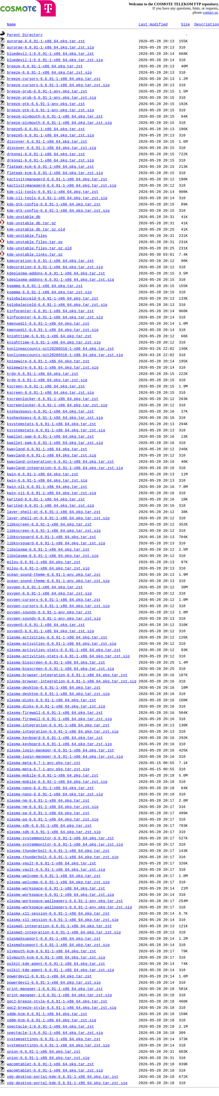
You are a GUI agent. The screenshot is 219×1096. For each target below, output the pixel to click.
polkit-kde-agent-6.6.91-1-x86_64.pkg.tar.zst (56, 963)
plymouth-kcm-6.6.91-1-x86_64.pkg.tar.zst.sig (56, 957)
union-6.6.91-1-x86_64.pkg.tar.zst (44, 1051)
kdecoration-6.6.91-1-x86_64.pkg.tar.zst (50, 260)
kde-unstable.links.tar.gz (35, 254)
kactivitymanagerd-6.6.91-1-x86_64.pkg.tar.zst (57, 179)
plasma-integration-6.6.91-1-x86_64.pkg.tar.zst (58, 725)
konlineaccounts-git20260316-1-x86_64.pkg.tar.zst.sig (65, 354)
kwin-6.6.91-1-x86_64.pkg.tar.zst (42, 474)
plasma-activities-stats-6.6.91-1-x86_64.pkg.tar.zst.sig (68, 656)
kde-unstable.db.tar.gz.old (36, 229)
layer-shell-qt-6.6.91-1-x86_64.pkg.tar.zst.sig (58, 517)
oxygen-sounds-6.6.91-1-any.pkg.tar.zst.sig (54, 618)
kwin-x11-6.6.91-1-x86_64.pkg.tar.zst (47, 486)
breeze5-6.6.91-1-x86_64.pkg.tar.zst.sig (50, 135)
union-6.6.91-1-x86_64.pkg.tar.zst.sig (48, 1057)
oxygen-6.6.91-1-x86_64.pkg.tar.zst (45, 586)
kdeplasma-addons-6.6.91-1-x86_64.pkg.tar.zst (56, 273)
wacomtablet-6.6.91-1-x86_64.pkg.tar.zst (50, 1063)
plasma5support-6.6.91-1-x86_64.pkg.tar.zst (54, 938)
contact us (210, 12)
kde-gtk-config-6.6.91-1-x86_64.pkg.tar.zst (54, 204)
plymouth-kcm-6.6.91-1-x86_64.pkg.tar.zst (51, 951)
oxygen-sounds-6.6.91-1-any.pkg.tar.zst (49, 612)
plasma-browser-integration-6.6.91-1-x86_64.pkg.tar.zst (67, 674)
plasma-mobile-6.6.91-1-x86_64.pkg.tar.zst (53, 775)
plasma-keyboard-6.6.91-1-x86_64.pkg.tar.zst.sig (59, 743)
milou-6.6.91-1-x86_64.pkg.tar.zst (44, 561)
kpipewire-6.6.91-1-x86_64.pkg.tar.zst (48, 361)
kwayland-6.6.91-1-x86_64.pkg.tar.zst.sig (51, 455)
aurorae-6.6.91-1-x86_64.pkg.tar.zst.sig (50, 47)
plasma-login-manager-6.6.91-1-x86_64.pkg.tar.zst (60, 750)
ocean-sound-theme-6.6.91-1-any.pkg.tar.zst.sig (58, 580)
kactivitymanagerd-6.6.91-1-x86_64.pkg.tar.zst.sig (61, 185)
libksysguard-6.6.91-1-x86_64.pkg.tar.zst (51, 536)
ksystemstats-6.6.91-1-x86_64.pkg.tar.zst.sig (56, 430)
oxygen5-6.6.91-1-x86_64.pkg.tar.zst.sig (50, 630)
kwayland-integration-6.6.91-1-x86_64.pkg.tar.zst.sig (65, 467)
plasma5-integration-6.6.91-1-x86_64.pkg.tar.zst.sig (64, 932)
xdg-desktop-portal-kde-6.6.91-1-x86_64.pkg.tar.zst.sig (67, 1082)
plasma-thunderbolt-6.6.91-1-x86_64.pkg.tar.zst (58, 850)
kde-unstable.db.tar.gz (31, 222)
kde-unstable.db (23, 216)
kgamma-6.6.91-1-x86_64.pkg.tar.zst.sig (49, 292)
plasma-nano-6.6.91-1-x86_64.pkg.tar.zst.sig (55, 794)
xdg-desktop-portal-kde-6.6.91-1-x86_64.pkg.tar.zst (63, 1076)
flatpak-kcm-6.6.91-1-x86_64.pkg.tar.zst (50, 166)
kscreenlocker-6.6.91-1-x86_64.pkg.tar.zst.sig (57, 404)
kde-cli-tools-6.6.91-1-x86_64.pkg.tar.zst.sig (57, 197)
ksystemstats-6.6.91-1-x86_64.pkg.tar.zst (51, 423)
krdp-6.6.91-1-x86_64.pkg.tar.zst (42, 373)
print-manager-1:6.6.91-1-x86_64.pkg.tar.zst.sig (59, 994)
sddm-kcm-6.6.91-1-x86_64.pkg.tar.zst (47, 1013)
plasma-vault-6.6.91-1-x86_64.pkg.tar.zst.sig (56, 869)
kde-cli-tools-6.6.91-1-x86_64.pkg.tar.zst (53, 191)
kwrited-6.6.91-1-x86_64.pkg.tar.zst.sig (50, 505)
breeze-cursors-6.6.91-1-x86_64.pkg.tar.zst (54, 78)
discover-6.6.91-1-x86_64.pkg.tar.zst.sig (51, 147)
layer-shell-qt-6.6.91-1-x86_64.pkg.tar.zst (54, 511)
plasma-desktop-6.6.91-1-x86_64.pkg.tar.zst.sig (58, 693)
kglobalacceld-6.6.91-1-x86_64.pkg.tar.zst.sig (57, 304)
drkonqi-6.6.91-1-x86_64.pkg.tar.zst (46, 153)
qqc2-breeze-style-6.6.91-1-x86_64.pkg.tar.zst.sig (61, 1007)
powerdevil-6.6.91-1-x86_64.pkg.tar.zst (49, 976)
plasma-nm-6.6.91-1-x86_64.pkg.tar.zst (48, 800)
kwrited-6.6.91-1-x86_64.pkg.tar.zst (46, 499)
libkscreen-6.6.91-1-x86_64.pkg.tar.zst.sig (54, 530)
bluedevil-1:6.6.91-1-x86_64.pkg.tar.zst (50, 53)
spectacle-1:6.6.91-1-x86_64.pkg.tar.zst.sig (55, 1032)
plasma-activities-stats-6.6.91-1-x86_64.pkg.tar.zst (64, 649)
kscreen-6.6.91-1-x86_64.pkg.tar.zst (46, 386)
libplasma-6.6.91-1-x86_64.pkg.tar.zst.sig (53, 555)
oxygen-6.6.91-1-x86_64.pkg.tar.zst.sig (49, 593)
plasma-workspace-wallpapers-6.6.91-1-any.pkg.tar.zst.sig (69, 907)
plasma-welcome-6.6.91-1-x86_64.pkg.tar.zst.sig (58, 881)
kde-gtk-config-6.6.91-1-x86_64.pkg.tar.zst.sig (58, 210)
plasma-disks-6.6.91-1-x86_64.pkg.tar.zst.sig (56, 706)
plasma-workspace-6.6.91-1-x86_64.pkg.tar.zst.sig (60, 894)
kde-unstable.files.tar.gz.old (39, 248)
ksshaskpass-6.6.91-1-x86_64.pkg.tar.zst (50, 411)
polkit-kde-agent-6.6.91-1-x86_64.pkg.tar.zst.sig (60, 969)
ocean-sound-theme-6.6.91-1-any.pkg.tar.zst (54, 574)
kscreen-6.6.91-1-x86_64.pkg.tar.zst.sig (50, 392)
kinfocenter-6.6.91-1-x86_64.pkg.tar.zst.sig (55, 317)
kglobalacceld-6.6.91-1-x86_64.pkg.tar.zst (53, 298)
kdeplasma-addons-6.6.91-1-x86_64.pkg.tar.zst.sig (60, 279)
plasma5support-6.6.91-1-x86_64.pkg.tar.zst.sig (58, 944)
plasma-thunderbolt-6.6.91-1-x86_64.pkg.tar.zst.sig (63, 856)
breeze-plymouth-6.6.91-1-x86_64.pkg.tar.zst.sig (59, 122)
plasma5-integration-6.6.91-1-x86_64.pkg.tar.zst (59, 925)
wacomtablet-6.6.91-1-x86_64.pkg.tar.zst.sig (55, 1070)
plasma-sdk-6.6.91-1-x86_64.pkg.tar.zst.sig (54, 831)
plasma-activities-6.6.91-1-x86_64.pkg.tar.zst (57, 637)
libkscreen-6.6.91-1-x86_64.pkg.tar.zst (49, 524)
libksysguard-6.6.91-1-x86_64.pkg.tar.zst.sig (56, 543)
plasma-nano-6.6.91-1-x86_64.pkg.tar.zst (50, 787)
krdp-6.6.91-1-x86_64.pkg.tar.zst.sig (47, 379)
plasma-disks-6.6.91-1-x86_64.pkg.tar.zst (51, 699)
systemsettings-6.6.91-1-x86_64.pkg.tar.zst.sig (58, 1045)
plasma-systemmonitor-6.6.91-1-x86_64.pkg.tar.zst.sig (65, 844)
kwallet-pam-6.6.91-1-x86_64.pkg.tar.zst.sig (55, 442)
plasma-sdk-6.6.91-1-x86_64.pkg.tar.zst (49, 825)
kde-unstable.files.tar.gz (35, 241)
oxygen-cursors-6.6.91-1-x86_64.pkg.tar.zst (54, 599)
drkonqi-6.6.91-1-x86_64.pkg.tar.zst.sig (50, 160)
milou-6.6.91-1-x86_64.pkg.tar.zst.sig (48, 568)
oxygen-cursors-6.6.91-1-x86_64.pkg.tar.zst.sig (58, 605)
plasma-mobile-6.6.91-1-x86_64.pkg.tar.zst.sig (57, 781)
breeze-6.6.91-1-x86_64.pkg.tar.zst (45, 66)
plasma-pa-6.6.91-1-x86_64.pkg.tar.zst (48, 812)
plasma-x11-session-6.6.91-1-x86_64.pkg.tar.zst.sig (63, 919)
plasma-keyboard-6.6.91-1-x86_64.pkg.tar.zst (55, 737)
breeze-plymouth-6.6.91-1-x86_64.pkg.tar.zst (55, 116)
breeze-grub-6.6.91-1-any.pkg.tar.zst (47, 91)
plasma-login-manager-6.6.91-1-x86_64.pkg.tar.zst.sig (65, 756)
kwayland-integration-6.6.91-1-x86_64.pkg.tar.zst (60, 461)
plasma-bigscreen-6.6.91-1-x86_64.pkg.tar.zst (56, 662)
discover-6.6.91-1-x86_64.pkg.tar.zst (47, 141)
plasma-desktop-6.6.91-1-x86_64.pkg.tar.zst (54, 687)
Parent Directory (25, 34)
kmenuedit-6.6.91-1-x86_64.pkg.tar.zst (48, 323)
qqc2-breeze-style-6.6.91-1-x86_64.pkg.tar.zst (57, 1001)
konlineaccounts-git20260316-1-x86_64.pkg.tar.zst (60, 348)
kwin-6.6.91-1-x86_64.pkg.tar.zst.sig (47, 480)
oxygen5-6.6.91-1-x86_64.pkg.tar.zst (46, 624)
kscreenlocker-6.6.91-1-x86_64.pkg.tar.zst (53, 398)
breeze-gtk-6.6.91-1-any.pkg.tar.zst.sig (50, 110)
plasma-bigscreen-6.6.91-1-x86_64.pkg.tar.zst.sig (60, 668)
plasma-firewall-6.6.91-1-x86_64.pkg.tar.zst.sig (59, 718)
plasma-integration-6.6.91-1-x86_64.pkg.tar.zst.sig (63, 731)
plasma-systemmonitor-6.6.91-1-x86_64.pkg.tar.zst (60, 838)
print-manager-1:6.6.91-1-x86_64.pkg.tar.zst (55, 988)
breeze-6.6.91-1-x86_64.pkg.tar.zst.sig (49, 72)
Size (185, 24)
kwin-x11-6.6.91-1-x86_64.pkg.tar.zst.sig (51, 492)
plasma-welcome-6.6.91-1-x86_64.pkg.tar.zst (54, 875)
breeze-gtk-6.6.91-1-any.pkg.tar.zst (46, 103)
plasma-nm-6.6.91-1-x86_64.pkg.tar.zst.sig (53, 806)
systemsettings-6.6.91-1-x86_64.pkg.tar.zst (54, 1038)
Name (11, 24)
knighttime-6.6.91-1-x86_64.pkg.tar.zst (49, 335)
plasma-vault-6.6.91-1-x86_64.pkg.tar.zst (51, 863)
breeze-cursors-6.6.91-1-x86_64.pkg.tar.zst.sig (58, 84)
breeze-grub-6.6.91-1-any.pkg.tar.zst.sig (51, 97)
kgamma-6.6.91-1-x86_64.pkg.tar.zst (45, 285)
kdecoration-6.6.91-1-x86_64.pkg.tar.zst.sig (55, 266)
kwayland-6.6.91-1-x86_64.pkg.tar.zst (47, 448)
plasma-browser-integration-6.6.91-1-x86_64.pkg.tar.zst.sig (71, 681)
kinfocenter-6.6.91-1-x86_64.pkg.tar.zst (50, 310)
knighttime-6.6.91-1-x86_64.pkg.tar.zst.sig (54, 342)
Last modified (153, 24)
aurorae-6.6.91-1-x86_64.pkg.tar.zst (46, 40)
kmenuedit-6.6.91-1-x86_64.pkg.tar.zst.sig (53, 329)
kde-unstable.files (27, 235)
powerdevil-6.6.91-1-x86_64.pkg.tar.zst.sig (54, 982)
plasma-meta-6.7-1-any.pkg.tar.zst (44, 762)
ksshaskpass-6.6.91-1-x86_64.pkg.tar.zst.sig (55, 417)
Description (206, 24)
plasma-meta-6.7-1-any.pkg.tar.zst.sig (48, 769)
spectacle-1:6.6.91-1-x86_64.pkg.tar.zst (50, 1026)
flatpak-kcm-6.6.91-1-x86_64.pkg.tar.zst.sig (55, 172)
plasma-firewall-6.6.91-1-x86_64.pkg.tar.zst (55, 712)
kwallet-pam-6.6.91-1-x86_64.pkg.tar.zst (50, 436)
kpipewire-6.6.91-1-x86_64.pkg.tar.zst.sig (53, 367)
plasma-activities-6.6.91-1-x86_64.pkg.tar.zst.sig (61, 643)
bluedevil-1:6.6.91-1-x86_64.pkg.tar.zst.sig (55, 59)
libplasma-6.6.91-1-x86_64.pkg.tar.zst (48, 549)
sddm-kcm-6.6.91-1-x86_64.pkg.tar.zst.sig (51, 1020)
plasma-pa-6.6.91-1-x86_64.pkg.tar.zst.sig (53, 819)
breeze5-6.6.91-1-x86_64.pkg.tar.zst (46, 128)
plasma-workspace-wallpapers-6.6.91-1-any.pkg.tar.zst (65, 900)
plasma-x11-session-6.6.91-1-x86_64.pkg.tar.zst (58, 913)
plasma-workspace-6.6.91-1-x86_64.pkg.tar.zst (56, 888)
